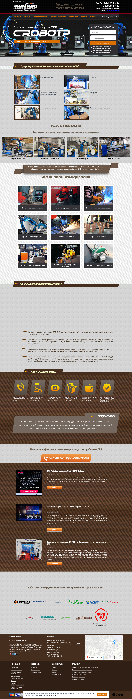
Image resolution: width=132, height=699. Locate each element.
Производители (73, 17)
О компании (14, 667)
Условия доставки (16, 670)
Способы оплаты (16, 676)
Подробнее (52, 695)
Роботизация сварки (78, 677)
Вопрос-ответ (35, 670)
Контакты (93, 17)
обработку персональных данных (101, 48)
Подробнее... (54, 487)
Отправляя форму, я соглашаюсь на (102, 47)
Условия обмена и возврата (16, 673)
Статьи (54, 672)
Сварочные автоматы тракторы (82, 670)
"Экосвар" (39, 332)
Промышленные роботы (41, 17)
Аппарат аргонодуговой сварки (81, 672)
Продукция (27, 17)
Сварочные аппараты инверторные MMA (85, 667)
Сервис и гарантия (17, 678)
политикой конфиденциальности (101, 52)
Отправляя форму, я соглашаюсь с (102, 51)
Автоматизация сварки (79, 674)
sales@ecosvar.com (112, 10)
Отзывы (13, 681)
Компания (17, 17)
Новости (54, 670)
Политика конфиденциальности (18, 684)
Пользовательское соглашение (16, 687)
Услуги (54, 667)
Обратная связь (36, 672)
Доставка (84, 17)
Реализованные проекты (58, 17)
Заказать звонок (103, 43)
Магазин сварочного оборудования (66, 177)
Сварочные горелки (78, 679)
